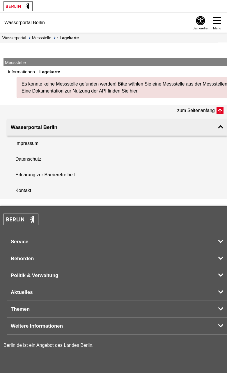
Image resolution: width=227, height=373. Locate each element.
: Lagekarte (68, 37)
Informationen (21, 71)
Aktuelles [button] (22, 292)
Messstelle (41, 37)
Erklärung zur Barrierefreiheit (45, 174)
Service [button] (20, 241)
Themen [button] (20, 309)
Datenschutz (28, 159)
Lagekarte (49, 71)
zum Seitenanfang (196, 110)
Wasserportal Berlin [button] (34, 127)
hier (133, 90)
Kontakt (23, 190)
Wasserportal (14, 37)
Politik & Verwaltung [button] (34, 275)
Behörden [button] (22, 258)
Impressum (26, 143)
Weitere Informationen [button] (37, 326)
